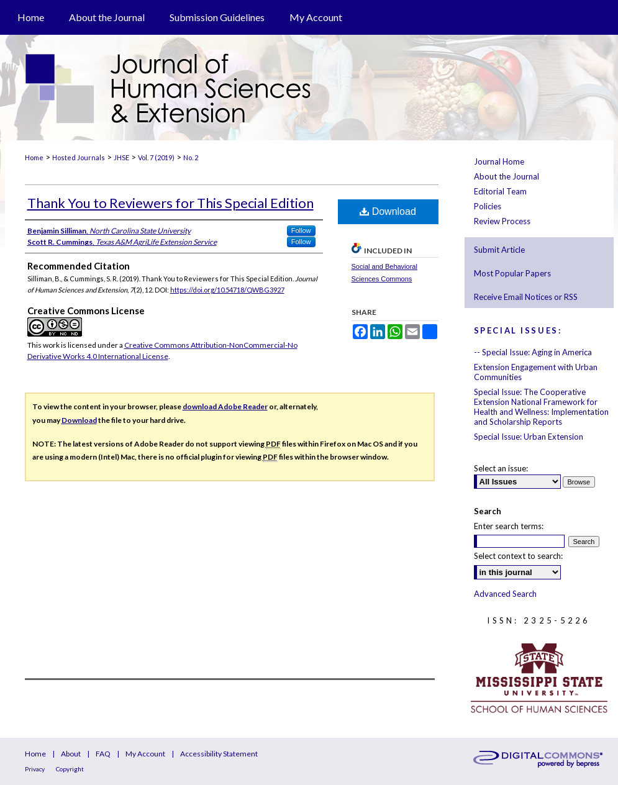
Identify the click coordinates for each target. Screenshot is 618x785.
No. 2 (190, 157)
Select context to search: (518, 556)
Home (34, 157)
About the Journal (506, 176)
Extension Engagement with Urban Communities (536, 372)
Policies (487, 206)
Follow (301, 230)
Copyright (70, 769)
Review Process (502, 221)
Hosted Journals (78, 157)
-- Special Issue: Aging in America (533, 352)
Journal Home (499, 161)
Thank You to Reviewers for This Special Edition (170, 202)
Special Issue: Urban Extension (528, 437)
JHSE (121, 157)
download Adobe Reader (225, 406)
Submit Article (499, 250)
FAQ (103, 753)
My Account (145, 753)
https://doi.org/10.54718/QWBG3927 (227, 290)
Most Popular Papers (512, 273)
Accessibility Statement (219, 753)
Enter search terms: (508, 526)
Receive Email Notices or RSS (526, 297)
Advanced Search (505, 594)
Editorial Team (500, 191)
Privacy (35, 769)
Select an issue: (501, 468)
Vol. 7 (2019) (156, 157)
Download (388, 211)
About (71, 753)
